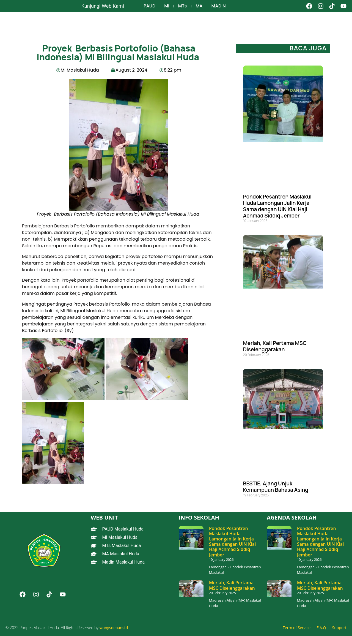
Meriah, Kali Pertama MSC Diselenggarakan (275, 346)
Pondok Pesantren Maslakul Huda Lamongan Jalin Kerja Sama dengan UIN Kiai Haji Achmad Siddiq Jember (277, 206)
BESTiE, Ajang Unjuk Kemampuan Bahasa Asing (275, 486)
